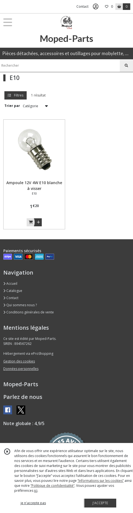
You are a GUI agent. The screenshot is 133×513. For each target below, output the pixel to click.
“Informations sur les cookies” (100, 480)
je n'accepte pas (33, 503)
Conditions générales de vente (28, 312)
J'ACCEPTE (100, 503)
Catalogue (12, 290)
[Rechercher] (126, 65)
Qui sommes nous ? (20, 305)
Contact (82, 6)
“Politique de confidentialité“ (52, 485)
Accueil (10, 283)
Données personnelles (20, 368)
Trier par (12, 105)
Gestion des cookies (19, 361)
